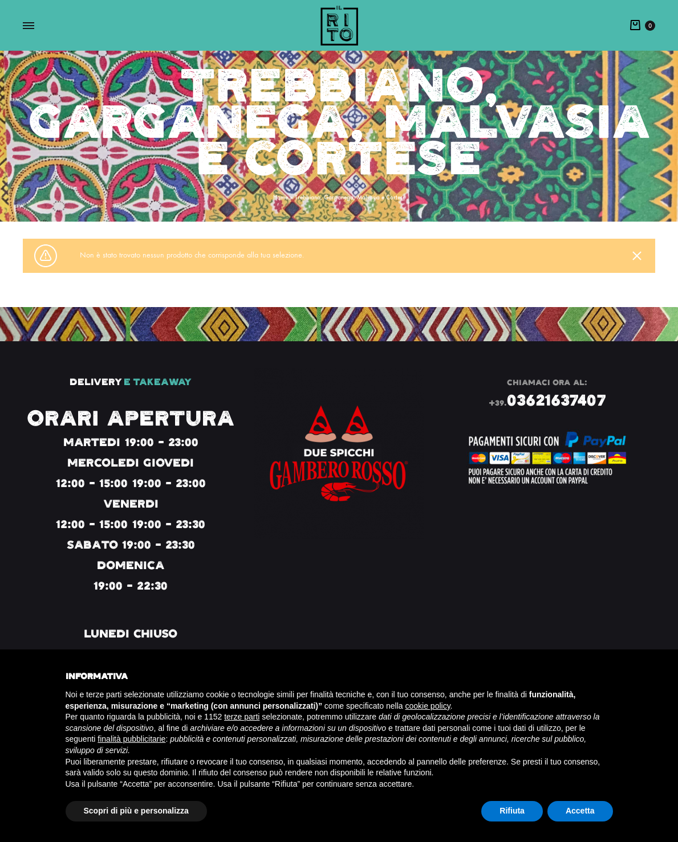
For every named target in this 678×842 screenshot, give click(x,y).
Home (280, 197)
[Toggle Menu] (28, 26)
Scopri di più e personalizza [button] (136, 810)
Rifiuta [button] (512, 810)
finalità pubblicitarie (131, 738)
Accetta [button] (580, 810)
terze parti (241, 716)
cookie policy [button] (427, 705)
